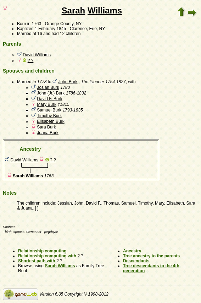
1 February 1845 (50, 28)
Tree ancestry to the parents (151, 255)
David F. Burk (49, 98)
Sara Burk (46, 127)
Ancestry (132, 250)
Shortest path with (36, 260)
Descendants (136, 260)
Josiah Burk (48, 87)
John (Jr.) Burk (51, 93)
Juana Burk (47, 132)
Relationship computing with (47, 255)
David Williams (37, 54)
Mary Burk (46, 104)
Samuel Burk (49, 110)
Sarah (73, 10)
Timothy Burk (49, 115)
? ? (31, 60)
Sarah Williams (60, 265)
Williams (105, 10)
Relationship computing (42, 250)
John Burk (67, 81)
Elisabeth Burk (50, 121)
